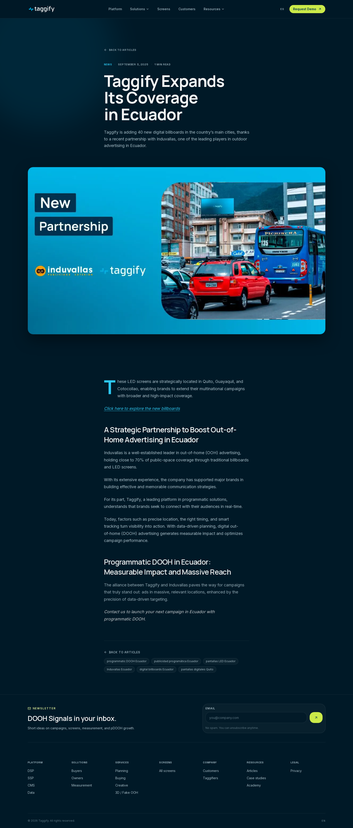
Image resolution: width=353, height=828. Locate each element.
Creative (121, 785)
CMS (31, 785)
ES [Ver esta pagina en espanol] (282, 9)
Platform (115, 9)
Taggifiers (210, 778)
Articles (252, 771)
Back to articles (120, 50)
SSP (31, 778)
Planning (121, 771)
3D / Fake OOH (126, 792)
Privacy (296, 771)
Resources (214, 9)
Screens (163, 9)
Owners (77, 778)
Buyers (77, 771)
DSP (31, 771)
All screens (167, 771)
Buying (120, 778)
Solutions (139, 9)
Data (31, 792)
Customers (186, 9)
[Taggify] (42, 9)
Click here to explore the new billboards (142, 408)
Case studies (256, 778)
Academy (254, 785)
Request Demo (307, 9)
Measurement (82, 785)
